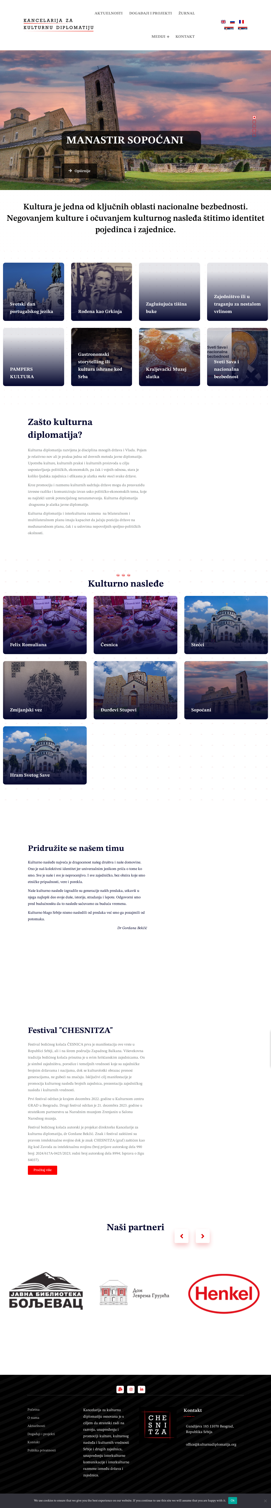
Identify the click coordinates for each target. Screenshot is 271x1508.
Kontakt (185, 37)
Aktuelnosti (108, 13)
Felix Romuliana (28, 645)
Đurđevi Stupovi (119, 710)
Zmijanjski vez (26, 710)
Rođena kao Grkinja (100, 311)
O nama (33, 1418)
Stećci (197, 645)
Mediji (158, 37)
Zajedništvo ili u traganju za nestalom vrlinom (237, 304)
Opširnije (67, 170)
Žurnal (186, 13)
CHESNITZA (104, 1140)
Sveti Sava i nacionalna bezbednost (226, 369)
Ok (233, 1500)
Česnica (109, 645)
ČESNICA (75, 1044)
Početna (33, 1410)
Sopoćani (201, 710)
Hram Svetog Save (30, 775)
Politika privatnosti (41, 1450)
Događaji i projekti (150, 13)
